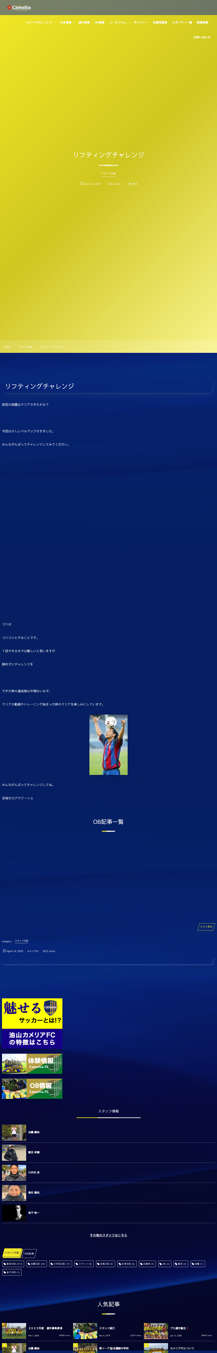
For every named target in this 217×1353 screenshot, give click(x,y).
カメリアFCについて (182, 1348)
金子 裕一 (33, 1213)
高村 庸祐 (33, 1192)
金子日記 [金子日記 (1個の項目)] (13, 1272)
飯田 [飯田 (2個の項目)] (182, 1263)
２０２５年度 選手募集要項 (45, 1328)
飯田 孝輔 (33, 1152)
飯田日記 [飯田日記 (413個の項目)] (14, 1263)
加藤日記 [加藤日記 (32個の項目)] (38, 1263)
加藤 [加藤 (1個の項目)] (199, 1263)
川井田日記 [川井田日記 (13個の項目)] (62, 1263)
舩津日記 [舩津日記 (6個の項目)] (128, 1263)
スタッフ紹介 (107, 1328)
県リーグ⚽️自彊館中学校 (114, 1348)
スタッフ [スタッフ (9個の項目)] (85, 1263)
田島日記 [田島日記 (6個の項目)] (106, 1263)
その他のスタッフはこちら (108, 1235)
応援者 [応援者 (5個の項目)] (148, 1263)
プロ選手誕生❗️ (179, 1328)
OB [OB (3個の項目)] (165, 1263)
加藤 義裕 (33, 1132)
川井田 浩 (33, 1172)
